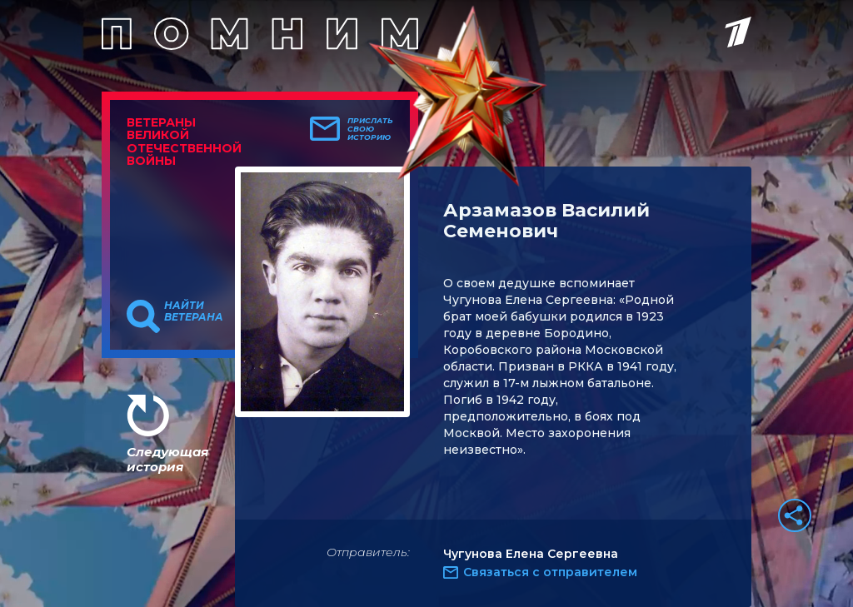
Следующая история (167, 459)
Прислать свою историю (370, 129)
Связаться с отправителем (550, 572)
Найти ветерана (193, 311)
